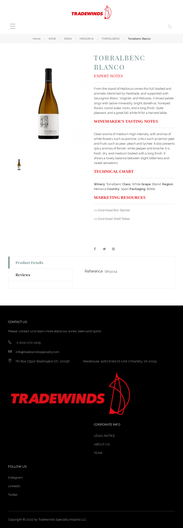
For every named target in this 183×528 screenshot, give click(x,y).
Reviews (22, 274)
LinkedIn (14, 486)
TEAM (98, 453)
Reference (94, 271)
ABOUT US (102, 444)
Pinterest (115, 249)
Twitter (13, 494)
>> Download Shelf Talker (112, 219)
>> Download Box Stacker (112, 210)
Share (97, 249)
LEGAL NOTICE (104, 436)
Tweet (106, 249)
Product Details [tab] (29, 262)
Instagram (15, 477)
